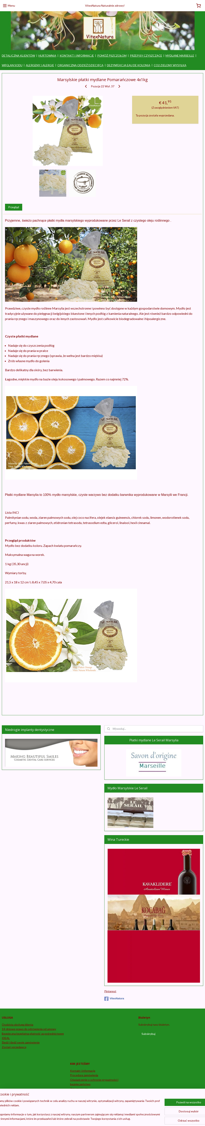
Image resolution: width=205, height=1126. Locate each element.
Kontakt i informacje (82, 1070)
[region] (76, 1110)
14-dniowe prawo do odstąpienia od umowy (29, 1029)
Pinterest (110, 991)
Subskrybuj (148, 1033)
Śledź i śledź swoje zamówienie (21, 1042)
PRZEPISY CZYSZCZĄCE (146, 55)
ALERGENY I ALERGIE (40, 65)
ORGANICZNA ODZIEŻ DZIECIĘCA (80, 65)
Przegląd (13, 207)
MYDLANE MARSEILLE (180, 55)
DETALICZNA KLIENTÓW (18, 55)
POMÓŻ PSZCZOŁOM (112, 55)
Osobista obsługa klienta (17, 1024)
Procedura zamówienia (84, 1075)
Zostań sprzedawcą (14, 1047)
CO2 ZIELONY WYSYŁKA (170, 65)
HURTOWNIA (47, 55)
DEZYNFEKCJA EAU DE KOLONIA (128, 65)
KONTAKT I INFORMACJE (77, 55)
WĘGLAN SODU (12, 65)
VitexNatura (114, 998)
